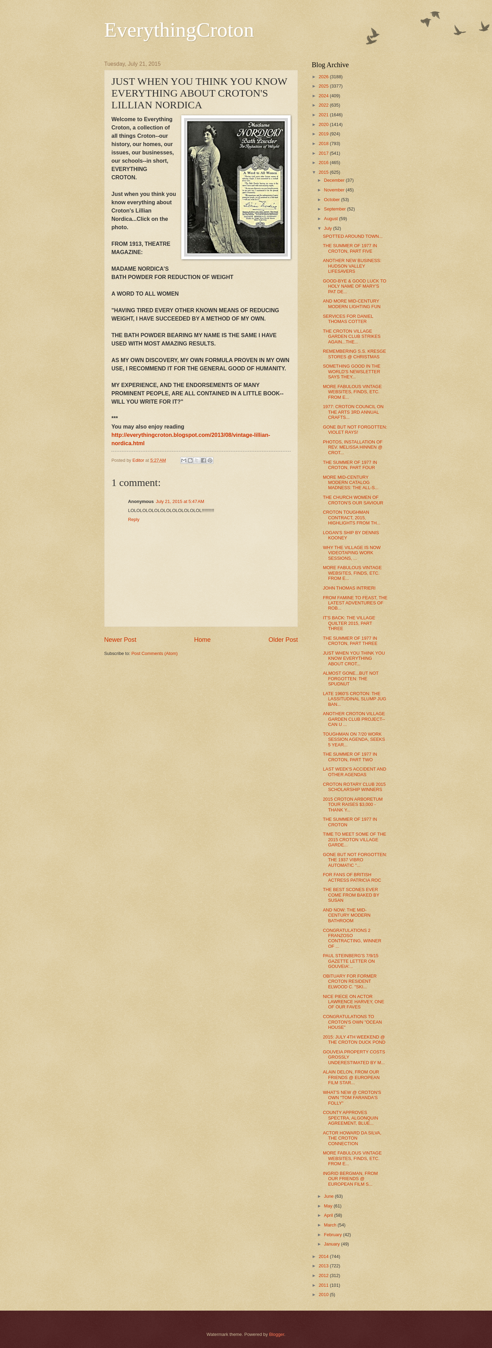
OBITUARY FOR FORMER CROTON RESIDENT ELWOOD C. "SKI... (349, 981)
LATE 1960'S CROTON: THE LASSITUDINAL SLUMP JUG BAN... (354, 699)
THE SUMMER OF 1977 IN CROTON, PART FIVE (350, 248)
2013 (324, 1265)
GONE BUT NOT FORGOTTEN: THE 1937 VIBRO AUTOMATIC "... (355, 860)
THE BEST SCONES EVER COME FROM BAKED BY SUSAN (351, 895)
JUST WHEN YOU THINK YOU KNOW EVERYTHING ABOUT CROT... (354, 658)
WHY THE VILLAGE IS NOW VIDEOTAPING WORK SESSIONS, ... (352, 553)
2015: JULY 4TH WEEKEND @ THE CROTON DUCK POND (354, 1039)
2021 (324, 114)
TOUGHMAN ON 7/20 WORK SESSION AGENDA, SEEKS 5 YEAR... (354, 739)
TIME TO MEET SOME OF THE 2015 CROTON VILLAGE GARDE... (354, 839)
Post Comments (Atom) (154, 653)
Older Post (283, 639)
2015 (324, 172)
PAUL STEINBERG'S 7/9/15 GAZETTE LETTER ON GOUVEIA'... (351, 961)
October (332, 199)
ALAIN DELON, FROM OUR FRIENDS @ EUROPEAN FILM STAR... (351, 1077)
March (330, 1225)
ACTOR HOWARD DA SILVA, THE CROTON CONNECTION (352, 1138)
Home (202, 639)
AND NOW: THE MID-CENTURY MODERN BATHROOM (347, 915)
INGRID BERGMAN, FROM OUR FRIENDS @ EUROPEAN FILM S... (350, 1179)
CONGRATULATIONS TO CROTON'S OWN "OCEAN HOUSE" (352, 1022)
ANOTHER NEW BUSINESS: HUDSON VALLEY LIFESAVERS (352, 266)
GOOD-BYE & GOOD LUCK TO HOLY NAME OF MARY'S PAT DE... (354, 286)
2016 (324, 162)
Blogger (276, 1334)
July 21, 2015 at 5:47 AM (180, 501)
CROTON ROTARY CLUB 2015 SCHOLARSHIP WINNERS (354, 787)
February (333, 1234)
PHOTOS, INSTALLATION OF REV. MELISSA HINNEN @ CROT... (352, 447)
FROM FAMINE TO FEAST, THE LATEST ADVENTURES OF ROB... (355, 603)
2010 (324, 1294)
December (335, 180)
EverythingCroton (179, 29)
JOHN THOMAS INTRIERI (349, 588)
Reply (133, 519)
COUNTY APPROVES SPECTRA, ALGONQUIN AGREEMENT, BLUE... (350, 1118)
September (335, 209)
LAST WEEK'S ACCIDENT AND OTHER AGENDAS (354, 771)
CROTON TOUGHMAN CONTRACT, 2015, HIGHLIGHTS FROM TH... (351, 517)
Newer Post (120, 639)
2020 (324, 124)
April (329, 1215)
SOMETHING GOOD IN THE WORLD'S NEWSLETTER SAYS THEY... (351, 371)
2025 (324, 86)
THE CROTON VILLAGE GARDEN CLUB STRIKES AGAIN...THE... (352, 336)
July (328, 228)
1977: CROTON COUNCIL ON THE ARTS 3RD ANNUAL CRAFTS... (353, 412)
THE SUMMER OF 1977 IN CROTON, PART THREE (350, 641)
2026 (324, 76)
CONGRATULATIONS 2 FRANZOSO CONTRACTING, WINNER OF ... (352, 938)
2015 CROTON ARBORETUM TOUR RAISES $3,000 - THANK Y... (353, 804)
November (335, 189)
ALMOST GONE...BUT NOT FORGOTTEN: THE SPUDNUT (351, 678)
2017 (324, 153)
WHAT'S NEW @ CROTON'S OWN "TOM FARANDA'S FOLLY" (352, 1098)
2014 (324, 1256)
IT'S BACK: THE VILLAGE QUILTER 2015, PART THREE (349, 623)
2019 (324, 133)
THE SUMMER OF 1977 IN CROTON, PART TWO (350, 757)
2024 (324, 95)
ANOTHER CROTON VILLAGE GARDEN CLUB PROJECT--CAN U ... (354, 719)
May (329, 1205)
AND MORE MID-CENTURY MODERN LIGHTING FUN (352, 303)
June (329, 1196)
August (331, 218)
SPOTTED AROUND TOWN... (353, 236)
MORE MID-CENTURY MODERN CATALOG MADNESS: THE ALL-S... (351, 483)
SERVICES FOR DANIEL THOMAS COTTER (348, 319)
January (332, 1244)
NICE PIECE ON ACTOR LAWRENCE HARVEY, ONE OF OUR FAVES (353, 1002)
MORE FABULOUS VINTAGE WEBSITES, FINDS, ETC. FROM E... (352, 392)
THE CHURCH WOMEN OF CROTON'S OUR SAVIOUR (353, 500)
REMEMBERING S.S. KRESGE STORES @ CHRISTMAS (354, 354)
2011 (324, 1285)
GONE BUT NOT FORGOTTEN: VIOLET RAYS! (355, 429)
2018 (324, 143)
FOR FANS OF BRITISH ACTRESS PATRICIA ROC (352, 877)
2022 (324, 105)
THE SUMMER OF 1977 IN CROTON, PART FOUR (350, 465)
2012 (324, 1275)
